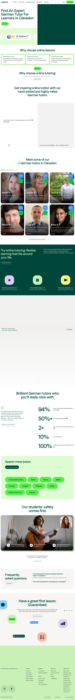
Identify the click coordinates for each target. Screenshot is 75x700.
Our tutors (15, 2)
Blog (52, 674)
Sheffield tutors (66, 686)
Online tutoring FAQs (42, 672)
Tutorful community (55, 672)
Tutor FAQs (40, 682)
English (25, 486)
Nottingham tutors (67, 684)
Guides (52, 676)
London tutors (66, 671)
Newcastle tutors (67, 682)
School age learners (30, 2)
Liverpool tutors (66, 680)
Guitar (52, 486)
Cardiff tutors (66, 691)
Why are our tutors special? (8, 424)
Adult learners (39, 2)
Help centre (53, 671)
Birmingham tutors (67, 674)
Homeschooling (29, 676)
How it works (21, 2)
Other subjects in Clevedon (12, 467)
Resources (46, 2)
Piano (33, 480)
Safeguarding (54, 678)
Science (32, 492)
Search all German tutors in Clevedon (37, 239)
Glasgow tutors (66, 678)
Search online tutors (6, 262)
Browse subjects (29, 678)
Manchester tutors (67, 672)
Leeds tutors (66, 676)
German (12, 486)
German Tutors (9, 170)
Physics (39, 486)
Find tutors (3, 170)
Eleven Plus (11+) (15, 492)
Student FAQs (41, 671)
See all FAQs (9, 583)
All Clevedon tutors (16, 480)
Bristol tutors (66, 688)
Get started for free (37, 616)
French (45, 480)
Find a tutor (4, 23)
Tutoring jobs (41, 680)
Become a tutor (41, 678)
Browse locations (29, 680)
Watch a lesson (37, 79)
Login (63, 2)
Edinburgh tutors (67, 689)
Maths (58, 480)
